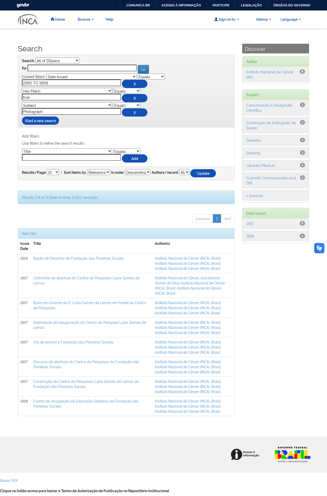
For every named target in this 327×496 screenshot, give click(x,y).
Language (291, 19)
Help (109, 19)
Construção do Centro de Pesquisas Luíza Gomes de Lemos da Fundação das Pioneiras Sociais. (86, 384)
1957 (250, 223)
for (24, 68)
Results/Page (34, 172)
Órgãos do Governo (291, 5)
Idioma (263, 19)
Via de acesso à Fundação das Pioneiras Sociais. (73, 341)
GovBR (22, 4)
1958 (250, 236)
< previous (254, 195)
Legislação (251, 5)
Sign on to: (226, 19)
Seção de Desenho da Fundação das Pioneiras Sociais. (78, 258)
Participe (221, 5)
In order (117, 172)
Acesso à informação (181, 5)
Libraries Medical (260, 165)
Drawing (253, 152)
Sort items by (75, 172)
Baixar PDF (9, 480)
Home (58, 19)
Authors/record (164, 172)
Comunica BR (138, 5)
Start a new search (40, 120)
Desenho (253, 140)
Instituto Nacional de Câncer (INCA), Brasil (187, 258)
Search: (28, 61)
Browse (86, 19)
